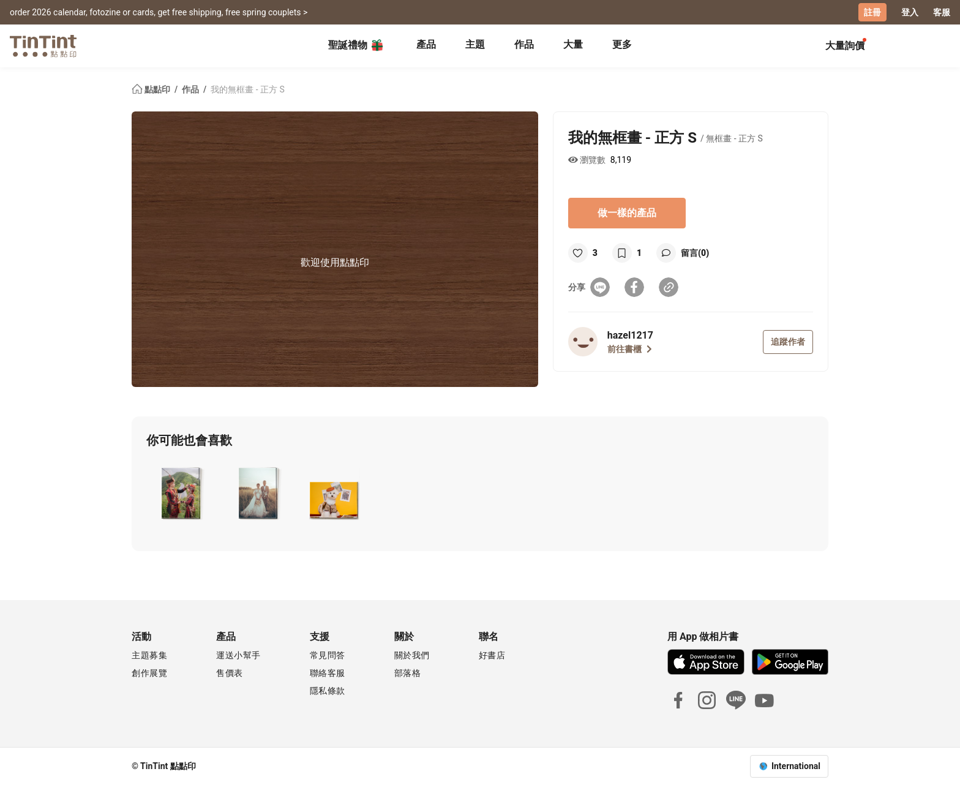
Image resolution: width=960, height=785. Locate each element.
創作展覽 (149, 673)
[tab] (426, 45)
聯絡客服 (327, 673)
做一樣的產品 (627, 213)
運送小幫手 (238, 655)
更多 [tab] (622, 44)
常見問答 (327, 655)
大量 (573, 44)
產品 (426, 44)
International (795, 766)
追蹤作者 (788, 342)
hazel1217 (630, 335)
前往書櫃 (629, 349)
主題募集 (149, 655)
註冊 (872, 12)
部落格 (407, 673)
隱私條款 (327, 691)
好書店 (492, 655)
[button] (180, 493)
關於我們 (412, 655)
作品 (524, 44)
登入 (909, 12)
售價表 (229, 673)
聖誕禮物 (356, 45)
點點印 (152, 89)
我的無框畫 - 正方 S (248, 89)
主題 (475, 44)
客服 (941, 12)
